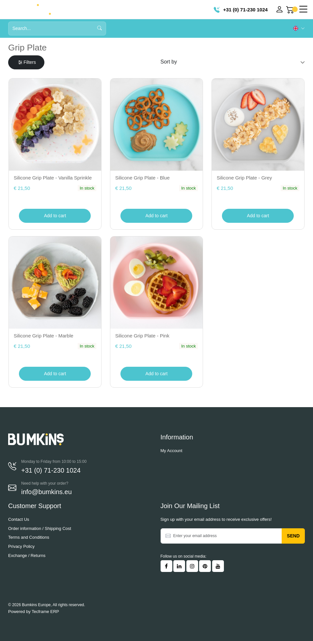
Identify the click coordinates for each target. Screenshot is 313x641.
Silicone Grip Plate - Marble (43, 335)
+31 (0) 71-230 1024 (241, 9)
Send (293, 535)
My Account (171, 450)
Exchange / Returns (26, 555)
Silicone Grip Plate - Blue (142, 177)
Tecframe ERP (45, 611)
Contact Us (18, 519)
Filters (27, 62)
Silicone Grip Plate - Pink (142, 335)
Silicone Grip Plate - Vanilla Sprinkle (53, 177)
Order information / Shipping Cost (39, 528)
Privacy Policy (21, 546)
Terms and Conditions (28, 537)
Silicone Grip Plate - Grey (244, 177)
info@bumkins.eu (46, 491)
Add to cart (55, 215)
